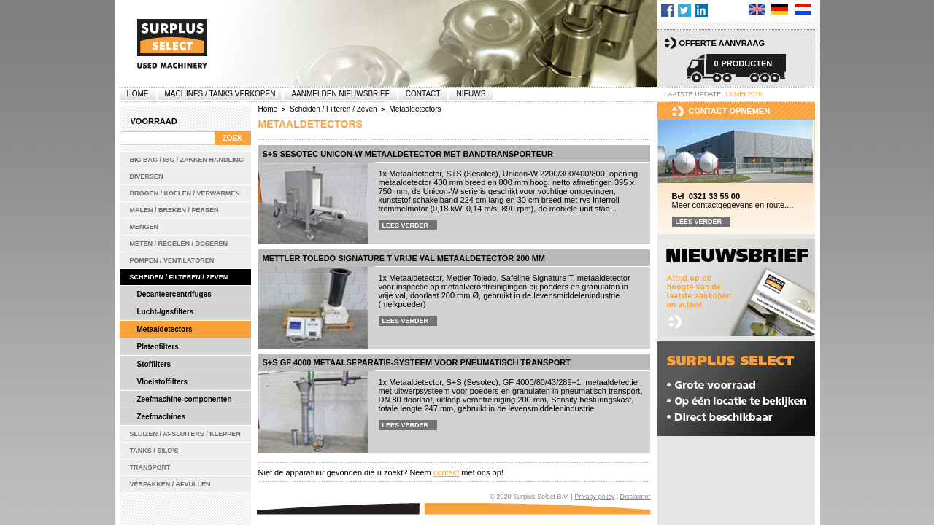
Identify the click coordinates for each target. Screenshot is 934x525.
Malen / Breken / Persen (174, 210)
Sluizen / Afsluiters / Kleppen (185, 434)
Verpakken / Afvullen (170, 484)
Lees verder (405, 225)
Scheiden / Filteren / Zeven (179, 277)
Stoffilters (154, 364)
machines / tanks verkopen (220, 94)
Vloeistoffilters (162, 382)
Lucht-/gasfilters (165, 312)
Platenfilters (158, 347)
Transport (150, 467)
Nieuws (470, 94)
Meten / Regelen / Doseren (179, 243)
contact (446, 472)
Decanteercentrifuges (174, 294)
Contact (423, 94)
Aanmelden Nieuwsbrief (340, 94)
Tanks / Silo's (154, 450)
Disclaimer (635, 496)
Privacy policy (594, 496)
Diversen (146, 176)
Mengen (144, 226)
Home (138, 94)
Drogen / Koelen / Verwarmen (185, 193)
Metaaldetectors (165, 329)
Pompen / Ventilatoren (172, 260)
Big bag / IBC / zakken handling (187, 159)
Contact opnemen (730, 110)
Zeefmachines (161, 417)
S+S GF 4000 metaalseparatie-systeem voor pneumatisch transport (417, 362)
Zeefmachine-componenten (184, 399)
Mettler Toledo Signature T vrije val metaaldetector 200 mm (404, 258)
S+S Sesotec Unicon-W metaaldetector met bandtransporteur (408, 153)
